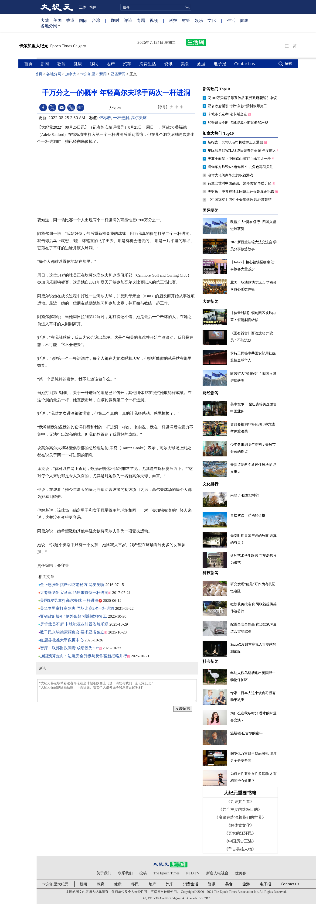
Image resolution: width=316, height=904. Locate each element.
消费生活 (148, 63)
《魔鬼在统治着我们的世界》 (240, 817)
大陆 (45, 20)
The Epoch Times (166, 873)
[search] (155, 7)
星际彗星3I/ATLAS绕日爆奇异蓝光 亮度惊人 (242, 150)
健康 (244, 20)
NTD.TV (193, 873)
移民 (94, 63)
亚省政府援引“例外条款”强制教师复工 (73, 616)
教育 (62, 63)
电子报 (220, 63)
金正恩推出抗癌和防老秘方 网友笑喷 (72, 584)
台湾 (96, 20)
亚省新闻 (118, 74)
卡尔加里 (87, 74)
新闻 (45, 63)
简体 (92, 7)
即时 (115, 20)
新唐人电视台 (217, 873)
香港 (70, 20)
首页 (29, 63)
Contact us (245, 63)
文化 (211, 20)
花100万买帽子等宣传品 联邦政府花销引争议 (243, 98)
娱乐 (199, 20)
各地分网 (50, 27)
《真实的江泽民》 (240, 833)
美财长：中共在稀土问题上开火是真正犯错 (241, 191)
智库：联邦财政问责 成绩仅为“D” (69, 648)
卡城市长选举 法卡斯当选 (228, 114)
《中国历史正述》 (240, 841)
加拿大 (70, 74)
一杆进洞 (121, 117)
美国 (57, 20)
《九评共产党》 (240, 801)
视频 (154, 20)
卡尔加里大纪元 (55, 884)
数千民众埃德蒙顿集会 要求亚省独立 (72, 632)
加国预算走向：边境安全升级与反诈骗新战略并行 (83, 656)
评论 (128, 20)
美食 (185, 63)
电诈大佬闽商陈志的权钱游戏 (231, 175)
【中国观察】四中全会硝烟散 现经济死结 (240, 200)
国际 (83, 20)
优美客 (240, 873)
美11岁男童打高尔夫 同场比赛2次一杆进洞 (77, 608)
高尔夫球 (139, 117)
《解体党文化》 (240, 825)
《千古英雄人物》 (240, 849)
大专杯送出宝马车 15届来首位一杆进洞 (74, 592)
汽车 (128, 63)
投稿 (143, 873)
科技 (173, 20)
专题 (141, 20)
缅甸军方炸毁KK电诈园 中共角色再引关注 (241, 167)
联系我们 (125, 873)
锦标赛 (105, 117)
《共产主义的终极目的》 (240, 809)
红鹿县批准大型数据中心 (62, 640)
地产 (111, 63)
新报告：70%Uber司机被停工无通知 (236, 142)
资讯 (169, 63)
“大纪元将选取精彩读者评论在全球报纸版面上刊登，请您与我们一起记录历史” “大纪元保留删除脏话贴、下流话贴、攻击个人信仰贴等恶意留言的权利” (117, 690)
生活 (231, 20)
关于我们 (103, 873)
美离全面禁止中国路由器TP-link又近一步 (240, 159)
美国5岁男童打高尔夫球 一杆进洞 (69, 600)
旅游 (202, 63)
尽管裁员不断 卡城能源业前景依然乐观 (74, 624)
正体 (82, 7)
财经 (186, 20)
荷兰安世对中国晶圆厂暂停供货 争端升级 (240, 183)
